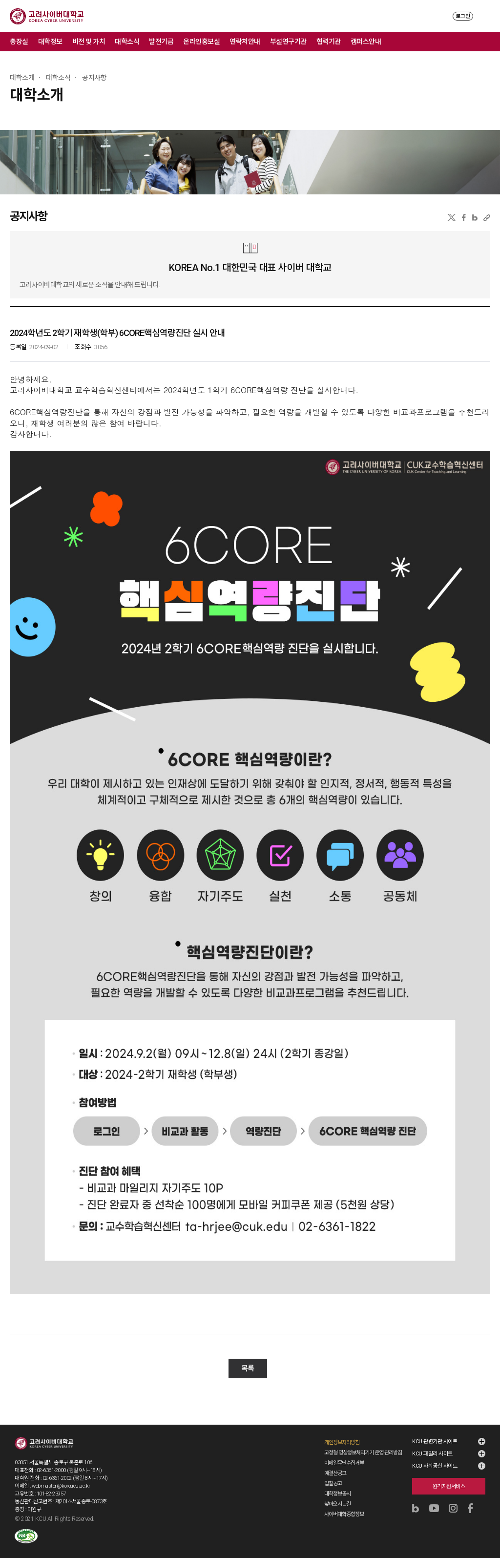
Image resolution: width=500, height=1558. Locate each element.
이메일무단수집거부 (344, 1453)
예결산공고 (335, 1463)
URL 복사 (486, 217)
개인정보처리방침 (341, 1433)
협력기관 (328, 41)
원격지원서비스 (449, 1477)
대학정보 (50, 41)
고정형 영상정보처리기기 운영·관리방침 (363, 1443)
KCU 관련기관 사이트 (434, 1432)
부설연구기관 (288, 41)
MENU (485, 16)
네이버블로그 (475, 217)
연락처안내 (244, 41)
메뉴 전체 (490, 41)
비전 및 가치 (88, 41)
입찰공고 (333, 1474)
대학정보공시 (337, 1484)
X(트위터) (451, 217)
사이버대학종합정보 (344, 1504)
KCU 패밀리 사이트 (432, 1444)
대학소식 (127, 41)
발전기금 (161, 41)
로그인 (463, 16)
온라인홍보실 (201, 41)
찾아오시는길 (337, 1494)
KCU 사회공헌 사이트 (434, 1456)
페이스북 (464, 217)
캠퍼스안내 (366, 41)
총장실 (19, 41)
